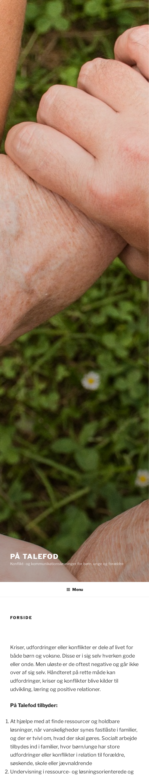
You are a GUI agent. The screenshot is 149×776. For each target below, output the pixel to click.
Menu (74, 589)
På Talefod (34, 556)
